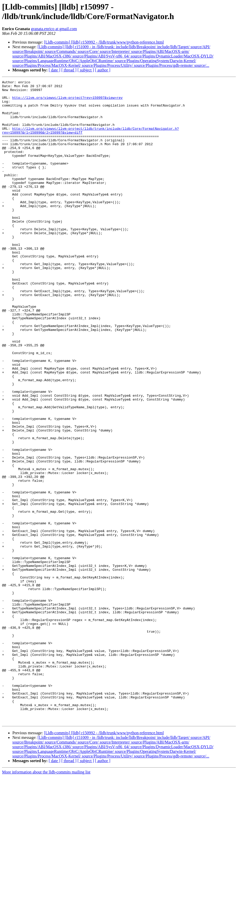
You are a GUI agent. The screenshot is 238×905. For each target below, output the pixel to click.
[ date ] (54, 70)
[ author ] (102, 70)
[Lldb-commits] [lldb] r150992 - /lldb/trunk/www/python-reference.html (104, 42)
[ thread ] (68, 70)
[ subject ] (86, 70)
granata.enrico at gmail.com (54, 29)
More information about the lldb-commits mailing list (46, 900)
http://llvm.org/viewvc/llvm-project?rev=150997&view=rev (67, 101)
